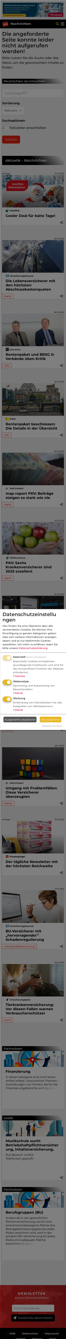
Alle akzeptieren (50, 719)
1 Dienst (18, 693)
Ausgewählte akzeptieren (20, 719)
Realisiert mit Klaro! (52, 726)
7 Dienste (19, 676)
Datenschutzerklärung (33, 648)
